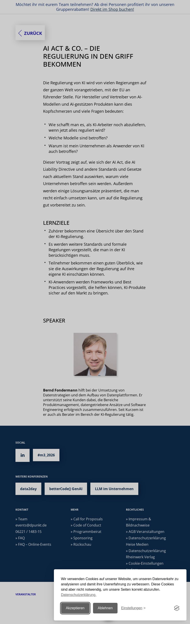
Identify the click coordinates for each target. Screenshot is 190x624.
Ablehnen (105, 608)
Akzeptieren (75, 608)
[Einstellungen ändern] (133, 608)
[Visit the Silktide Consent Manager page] (176, 608)
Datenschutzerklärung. (78, 595)
